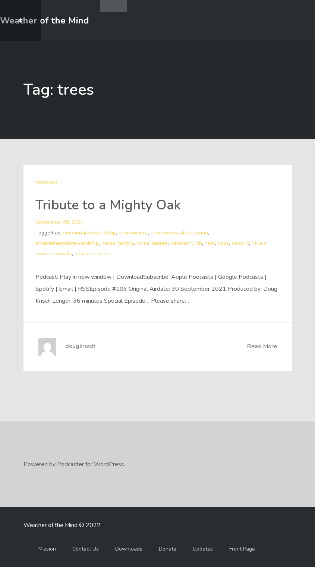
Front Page (242, 548)
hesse (108, 243)
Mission (47, 548)
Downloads (128, 548)
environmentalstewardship (67, 243)
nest (210, 243)
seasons (84, 253)
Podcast (46, 183)
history (126, 243)
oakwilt (240, 243)
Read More (262, 346)
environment (133, 232)
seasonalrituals (53, 253)
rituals (259, 243)
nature (160, 243)
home (142, 243)
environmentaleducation (179, 232)
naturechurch (186, 243)
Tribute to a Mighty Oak (108, 205)
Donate (167, 548)
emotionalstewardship (89, 232)
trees (103, 253)
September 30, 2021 (59, 222)
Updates (203, 548)
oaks (223, 243)
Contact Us (85, 548)
